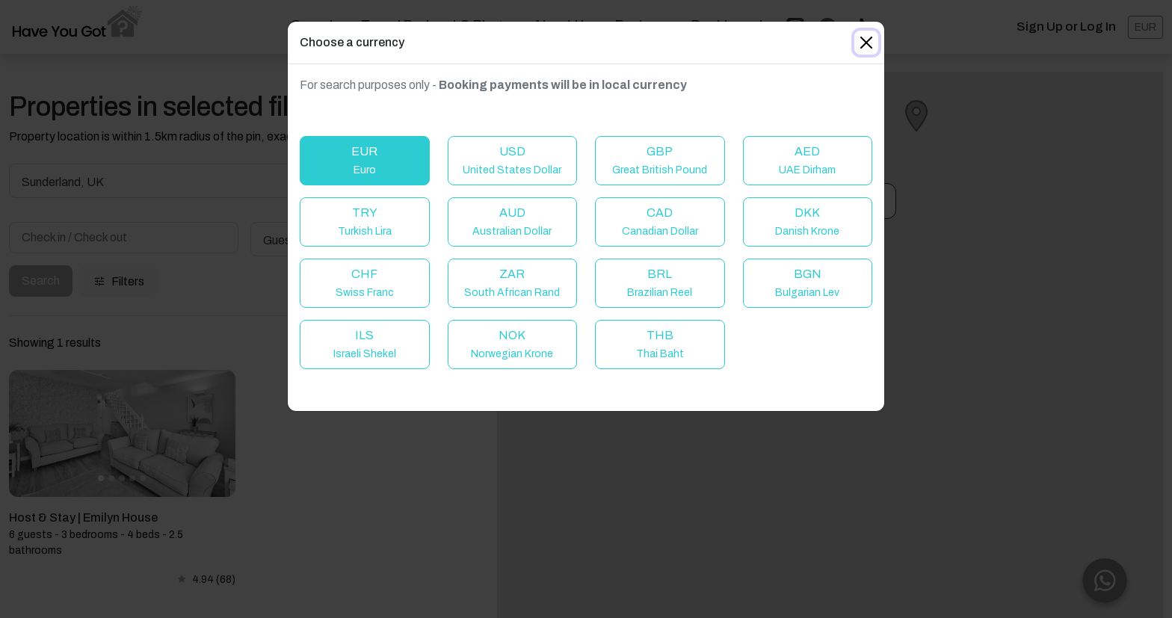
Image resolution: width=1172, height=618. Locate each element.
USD (512, 160)
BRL (659, 283)
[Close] (866, 43)
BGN (807, 283)
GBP (659, 160)
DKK (807, 221)
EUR (364, 160)
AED (807, 160)
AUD (512, 221)
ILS (364, 344)
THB (660, 344)
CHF (365, 283)
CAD (660, 221)
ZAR (512, 283)
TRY (365, 221)
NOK (512, 344)
